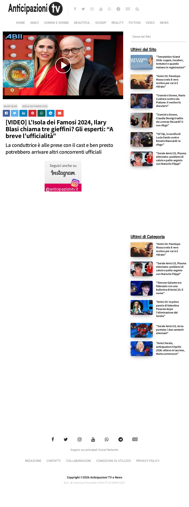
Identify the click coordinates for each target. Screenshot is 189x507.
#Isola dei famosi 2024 (34, 106)
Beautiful (82, 22)
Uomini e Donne (56, 22)
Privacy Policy (149, 461)
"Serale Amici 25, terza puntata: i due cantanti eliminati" (169, 329)
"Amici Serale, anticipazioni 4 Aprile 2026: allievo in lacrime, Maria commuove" (170, 348)
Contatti (53, 461)
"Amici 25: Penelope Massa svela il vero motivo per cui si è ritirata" (168, 81)
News (164, 22)
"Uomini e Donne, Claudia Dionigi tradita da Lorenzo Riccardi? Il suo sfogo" (169, 120)
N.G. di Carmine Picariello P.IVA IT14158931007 (95, 483)
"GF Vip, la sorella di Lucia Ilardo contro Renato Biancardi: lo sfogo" (168, 139)
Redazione (32, 461)
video (150, 22)
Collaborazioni (78, 461)
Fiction (135, 22)
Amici (34, 22)
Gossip (100, 22)
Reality (118, 22)
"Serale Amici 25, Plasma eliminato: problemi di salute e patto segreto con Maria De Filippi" (171, 158)
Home (20, 22)
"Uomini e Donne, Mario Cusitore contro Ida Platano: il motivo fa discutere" (170, 100)
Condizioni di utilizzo (114, 461)
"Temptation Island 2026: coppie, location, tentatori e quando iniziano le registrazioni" (170, 62)
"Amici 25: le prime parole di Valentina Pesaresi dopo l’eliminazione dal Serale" (167, 309)
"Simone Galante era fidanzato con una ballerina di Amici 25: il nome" (169, 288)
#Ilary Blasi (10, 106)
